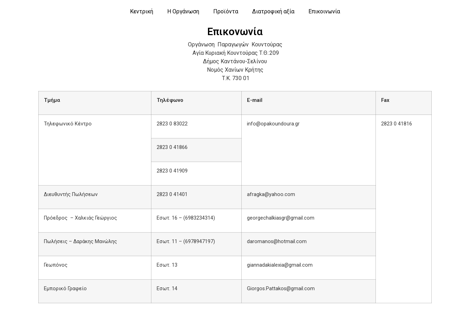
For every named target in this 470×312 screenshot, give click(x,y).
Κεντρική (141, 11)
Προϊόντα (225, 11)
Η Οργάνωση (183, 11)
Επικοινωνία (324, 11)
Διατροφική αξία (273, 11)
